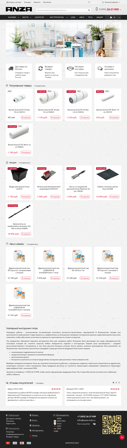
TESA (90, 17)
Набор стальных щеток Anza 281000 (107, 188)
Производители (61, 415)
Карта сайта (11, 423)
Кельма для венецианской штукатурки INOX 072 (48, 188)
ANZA (57, 419)
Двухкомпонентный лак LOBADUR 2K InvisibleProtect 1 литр (48, 270)
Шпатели (39, 17)
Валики (13, 16)
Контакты (47, 2)
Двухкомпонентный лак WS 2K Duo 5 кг (78, 269)
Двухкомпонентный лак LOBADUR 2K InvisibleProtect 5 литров (19, 307)
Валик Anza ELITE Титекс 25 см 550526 (78, 111)
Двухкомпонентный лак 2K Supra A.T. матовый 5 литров (107, 270)
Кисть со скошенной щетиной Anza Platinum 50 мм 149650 (78, 189)
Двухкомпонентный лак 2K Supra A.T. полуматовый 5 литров (19, 270)
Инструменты (59, 16)
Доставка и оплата (13, 2)
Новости (37, 2)
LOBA (73, 17)
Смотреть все (39, 86)
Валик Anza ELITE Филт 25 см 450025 (19, 146)
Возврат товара (12, 437)
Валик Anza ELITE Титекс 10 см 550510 (19, 111)
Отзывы (27, 2)
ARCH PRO (59, 421)
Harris (58, 424)
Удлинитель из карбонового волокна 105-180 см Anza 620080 (19, 226)
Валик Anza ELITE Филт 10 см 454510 (107, 111)
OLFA (57, 426)
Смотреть (40, 383)
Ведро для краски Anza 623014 (19, 188)
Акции (99, 17)
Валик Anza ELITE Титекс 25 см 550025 (48, 111)
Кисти (26, 16)
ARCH (81, 17)
